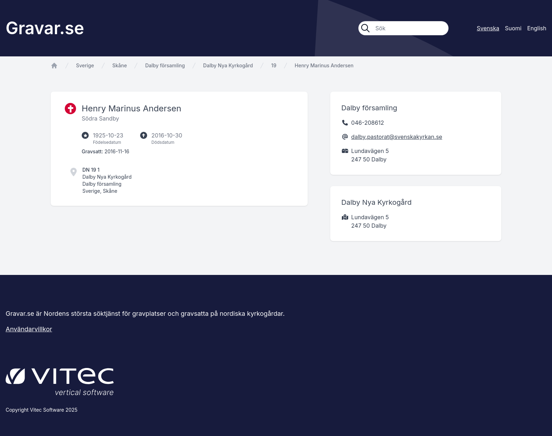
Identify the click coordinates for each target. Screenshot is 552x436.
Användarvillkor (29, 329)
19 (273, 65)
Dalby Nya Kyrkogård (228, 65)
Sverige (85, 65)
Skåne (119, 65)
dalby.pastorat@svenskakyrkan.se (397, 136)
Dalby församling (165, 65)
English (536, 28)
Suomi (513, 28)
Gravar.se (45, 28)
